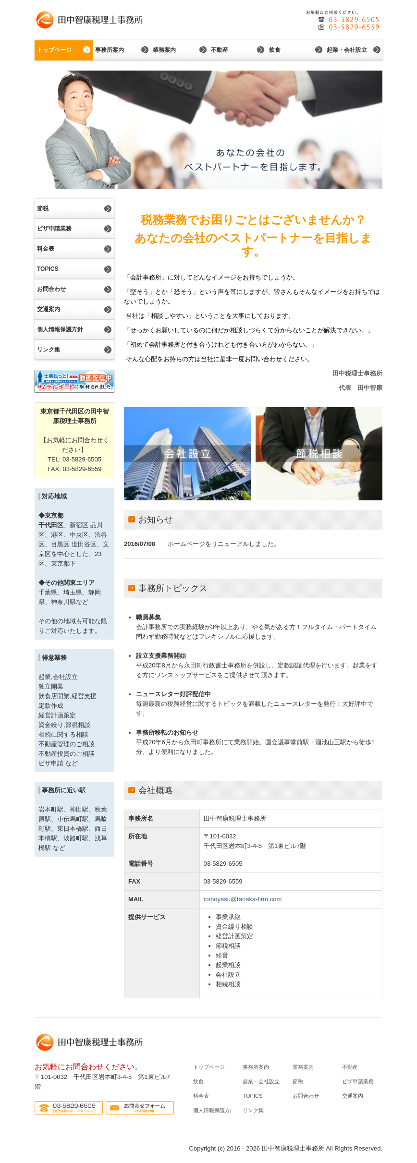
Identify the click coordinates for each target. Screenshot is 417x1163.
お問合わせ (51, 289)
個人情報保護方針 (60, 329)
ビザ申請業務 (54, 228)
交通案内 (48, 309)
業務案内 (164, 50)
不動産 (219, 50)
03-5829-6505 (223, 863)
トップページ (54, 50)
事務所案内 (109, 50)
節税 (43, 208)
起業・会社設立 (347, 50)
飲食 (275, 50)
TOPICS (47, 269)
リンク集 (48, 349)
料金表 (45, 248)
